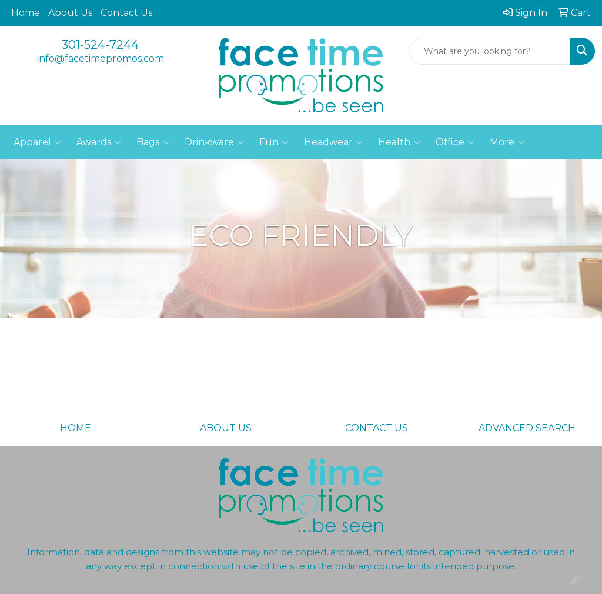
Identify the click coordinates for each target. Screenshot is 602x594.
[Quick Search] (489, 51)
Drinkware (214, 142)
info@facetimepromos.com (100, 58)
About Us (70, 12)
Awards (98, 142)
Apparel (37, 142)
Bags (152, 142)
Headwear (333, 142)
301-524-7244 (100, 45)
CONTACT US (376, 427)
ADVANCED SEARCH (527, 427)
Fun (274, 142)
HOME (75, 427)
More (507, 142)
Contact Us (126, 12)
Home (25, 12)
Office (455, 142)
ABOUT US (226, 427)
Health (399, 142)
